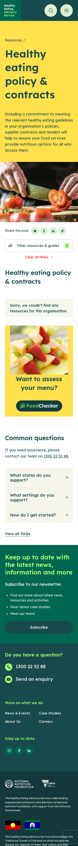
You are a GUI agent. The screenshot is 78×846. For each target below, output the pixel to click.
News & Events (17, 713)
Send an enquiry (34, 679)
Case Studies (50, 713)
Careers (45, 721)
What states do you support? (30, 478)
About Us (12, 721)
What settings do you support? (32, 497)
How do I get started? (33, 515)
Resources (13, 40)
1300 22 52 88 (56, 456)
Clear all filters (36, 257)
